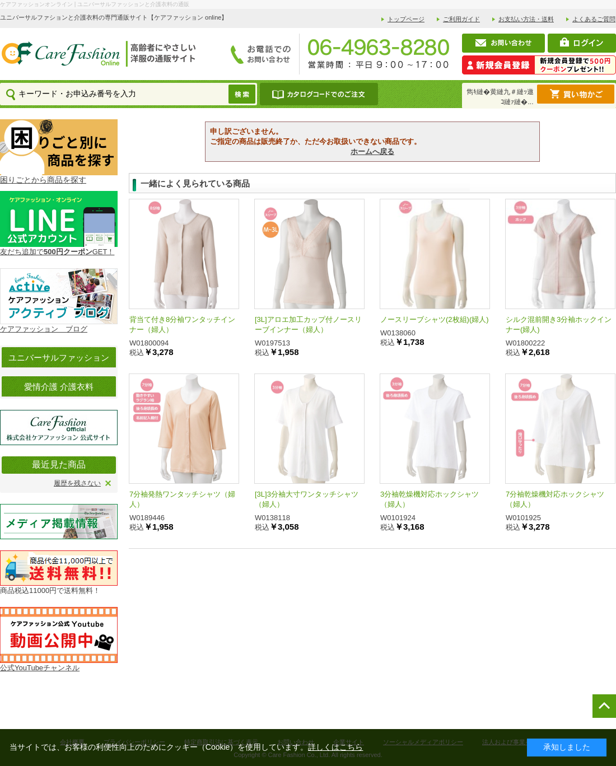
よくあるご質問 (593, 19)
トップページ (406, 19)
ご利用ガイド (461, 19)
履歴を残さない (77, 483)
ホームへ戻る (372, 151)
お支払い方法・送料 (526, 19)
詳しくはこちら (335, 746)
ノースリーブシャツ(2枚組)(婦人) (434, 319)
